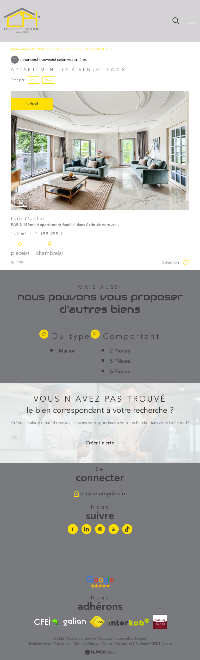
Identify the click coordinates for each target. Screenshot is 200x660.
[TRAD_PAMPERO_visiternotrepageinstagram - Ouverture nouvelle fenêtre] (100, 529)
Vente (56, 49)
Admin (107, 643)
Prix (33, 80)
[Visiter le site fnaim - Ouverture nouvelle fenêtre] (97, 622)
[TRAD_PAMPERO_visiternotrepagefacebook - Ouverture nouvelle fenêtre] (73, 529)
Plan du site (62, 643)
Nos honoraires (39, 643)
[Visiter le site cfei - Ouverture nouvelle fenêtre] (46, 622)
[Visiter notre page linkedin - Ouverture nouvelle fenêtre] (86, 529)
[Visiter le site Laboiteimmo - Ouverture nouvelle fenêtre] (100, 653)
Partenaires (123, 643)
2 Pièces (120, 373)
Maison (66, 373)
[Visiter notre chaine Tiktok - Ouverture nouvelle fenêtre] (127, 529)
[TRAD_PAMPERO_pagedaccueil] (22, 32)
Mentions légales (86, 643)
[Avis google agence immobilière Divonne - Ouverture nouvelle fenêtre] (100, 581)
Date (49, 80)
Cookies (167, 644)
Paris (68, 49)
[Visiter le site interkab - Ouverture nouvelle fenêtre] (129, 622)
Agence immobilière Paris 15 (29, 49)
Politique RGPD (147, 643)
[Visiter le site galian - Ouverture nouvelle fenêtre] (74, 621)
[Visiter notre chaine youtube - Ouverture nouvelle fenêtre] (113, 529)
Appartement (95, 49)
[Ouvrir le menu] (191, 21)
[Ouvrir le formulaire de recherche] (175, 21)
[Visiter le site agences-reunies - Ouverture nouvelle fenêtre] (160, 622)
